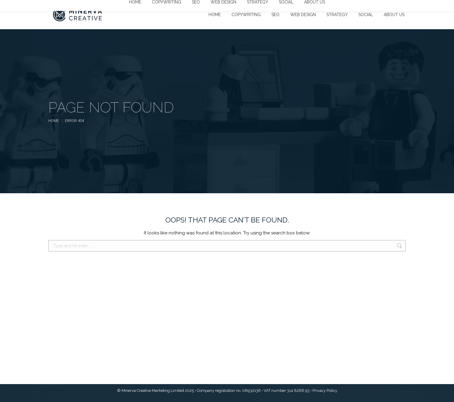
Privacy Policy (324, 390)
